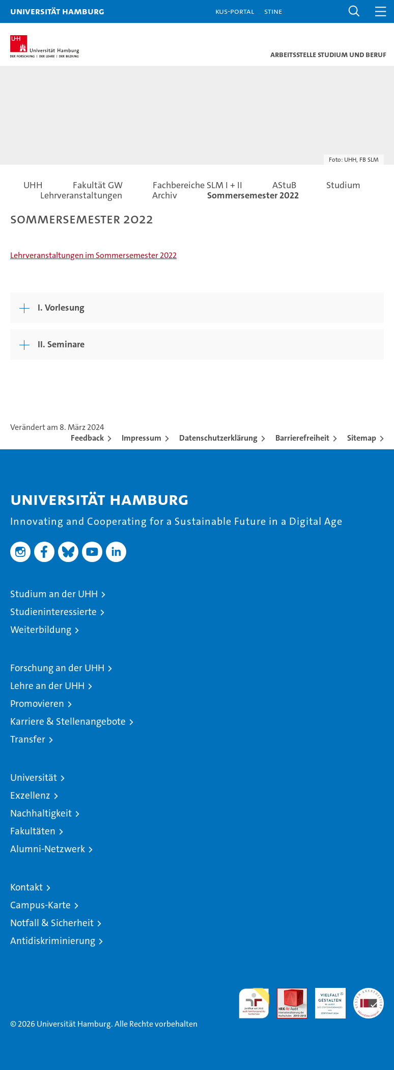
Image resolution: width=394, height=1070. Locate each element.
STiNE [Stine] (273, 11)
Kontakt (26, 887)
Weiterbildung (40, 629)
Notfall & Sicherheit (52, 922)
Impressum (141, 437)
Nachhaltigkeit (41, 813)
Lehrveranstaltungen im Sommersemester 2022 (93, 255)
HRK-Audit (324, 998)
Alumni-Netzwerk (47, 849)
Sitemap (361, 437)
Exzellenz (30, 795)
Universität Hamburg (57, 11)
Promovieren (37, 703)
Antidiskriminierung (52, 940)
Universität (33, 777)
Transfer (27, 739)
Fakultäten (32, 831)
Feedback (87, 437)
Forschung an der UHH (57, 667)
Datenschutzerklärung (218, 437)
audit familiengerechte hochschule (254, 1003)
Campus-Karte (40, 905)
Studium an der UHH (54, 594)
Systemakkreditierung (368, 993)
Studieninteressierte (53, 611)
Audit (286, 993)
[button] (354, 11)
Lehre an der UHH (47, 685)
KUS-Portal (234, 11)
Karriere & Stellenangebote (68, 721)
